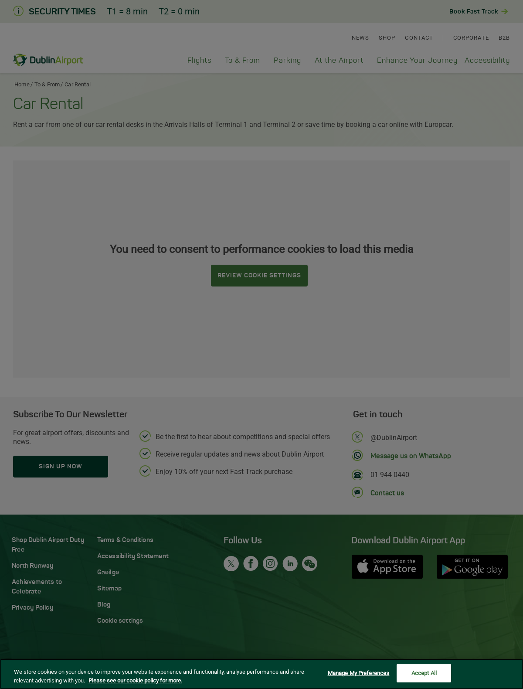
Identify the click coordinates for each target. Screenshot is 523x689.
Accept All (424, 674)
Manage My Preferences (359, 674)
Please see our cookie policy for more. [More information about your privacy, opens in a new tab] (135, 681)
